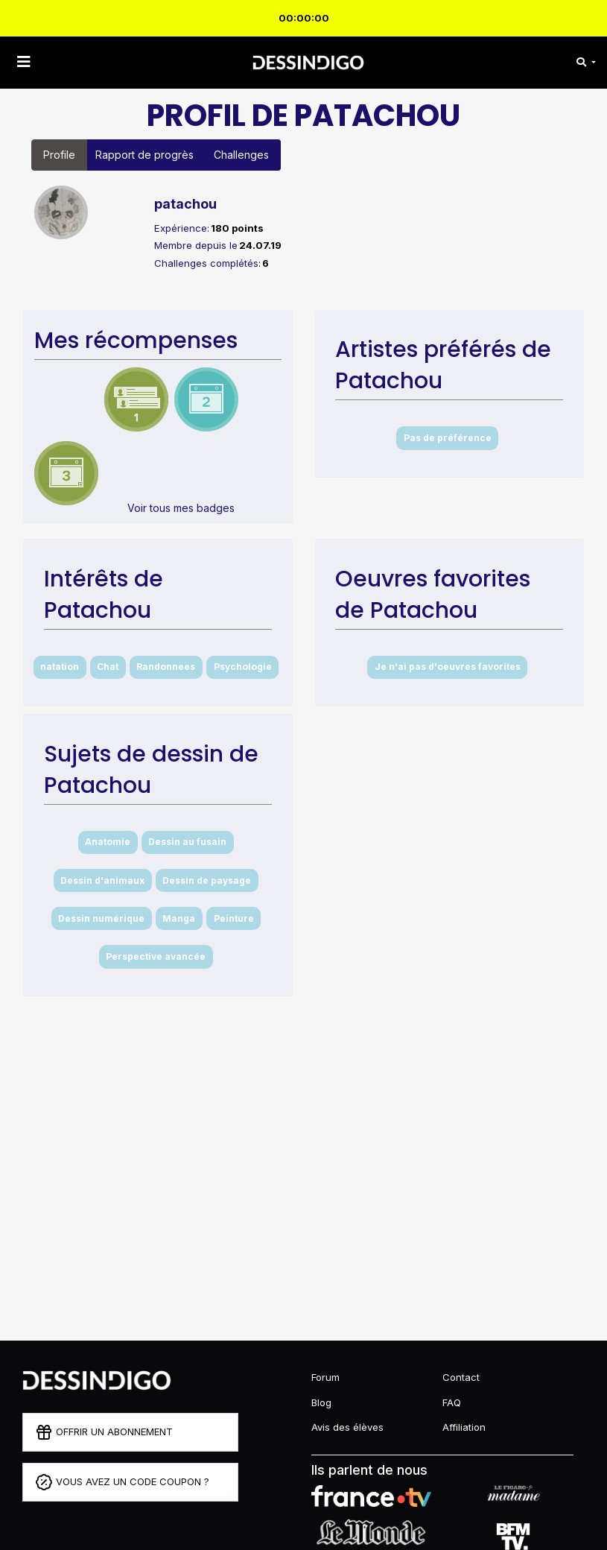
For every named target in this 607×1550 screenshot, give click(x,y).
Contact (461, 1377)
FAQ (451, 1402)
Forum (325, 1377)
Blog (321, 1402)
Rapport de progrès (144, 154)
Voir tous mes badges (181, 508)
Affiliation (464, 1427)
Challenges (241, 154)
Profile (59, 154)
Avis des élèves (347, 1427)
